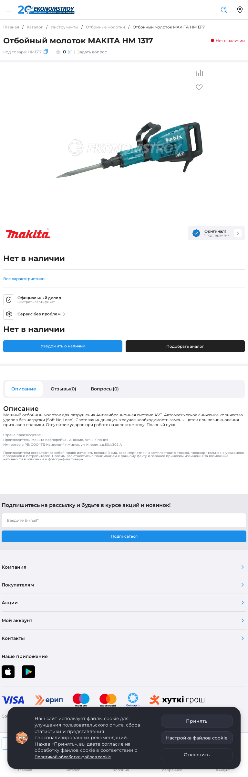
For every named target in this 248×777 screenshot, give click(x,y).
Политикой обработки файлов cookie (73, 756)
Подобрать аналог (185, 346)
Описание (23, 389)
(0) (70, 51)
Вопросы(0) (105, 389)
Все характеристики (24, 278)
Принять (196, 721)
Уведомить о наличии (63, 346)
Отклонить (197, 755)
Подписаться (124, 536)
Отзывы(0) (63, 389)
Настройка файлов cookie (197, 738)
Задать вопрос (92, 51)
